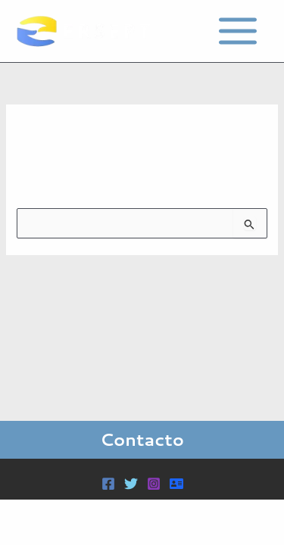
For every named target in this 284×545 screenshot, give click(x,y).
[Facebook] (108, 483)
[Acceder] (176, 483)
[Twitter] (131, 483)
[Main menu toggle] (238, 31)
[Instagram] (154, 483)
